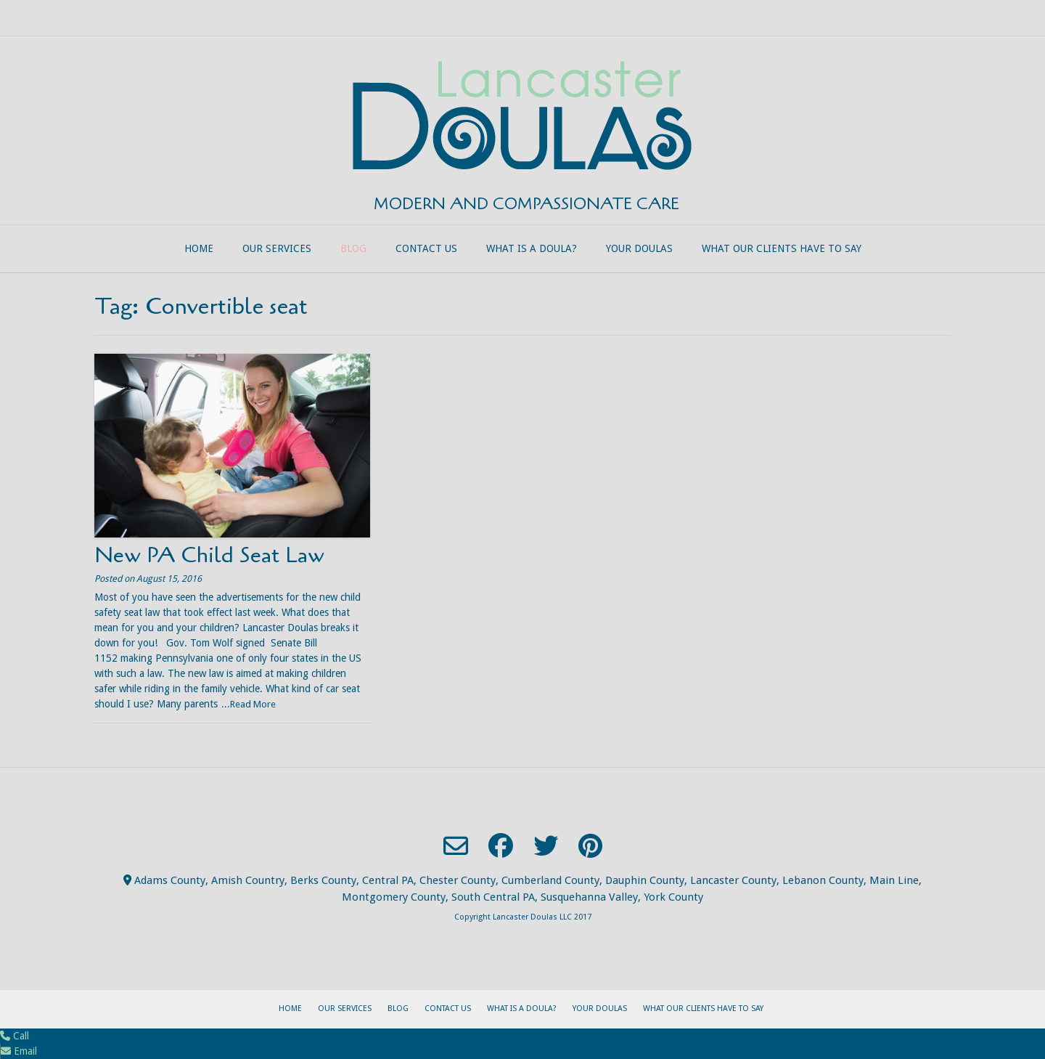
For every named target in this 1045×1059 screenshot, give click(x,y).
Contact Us (426, 248)
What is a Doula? (531, 248)
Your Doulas (639, 248)
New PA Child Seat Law (209, 555)
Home (198, 248)
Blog (353, 248)
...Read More (248, 704)
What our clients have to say (781, 248)
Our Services (276, 248)
